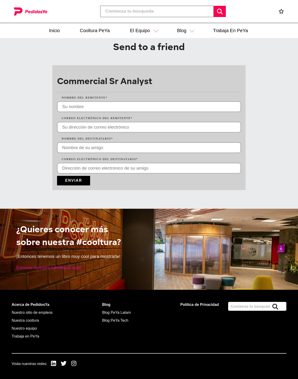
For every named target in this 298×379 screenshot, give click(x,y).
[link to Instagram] (74, 364)
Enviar (73, 180)
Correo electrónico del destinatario (100, 159)
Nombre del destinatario (87, 138)
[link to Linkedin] (53, 364)
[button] (156, 30)
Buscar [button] (220, 11)
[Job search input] (157, 11)
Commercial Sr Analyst (104, 81)
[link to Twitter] (64, 364)
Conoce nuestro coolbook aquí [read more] (48, 267)
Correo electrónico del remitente (97, 118)
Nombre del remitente (84, 97)
